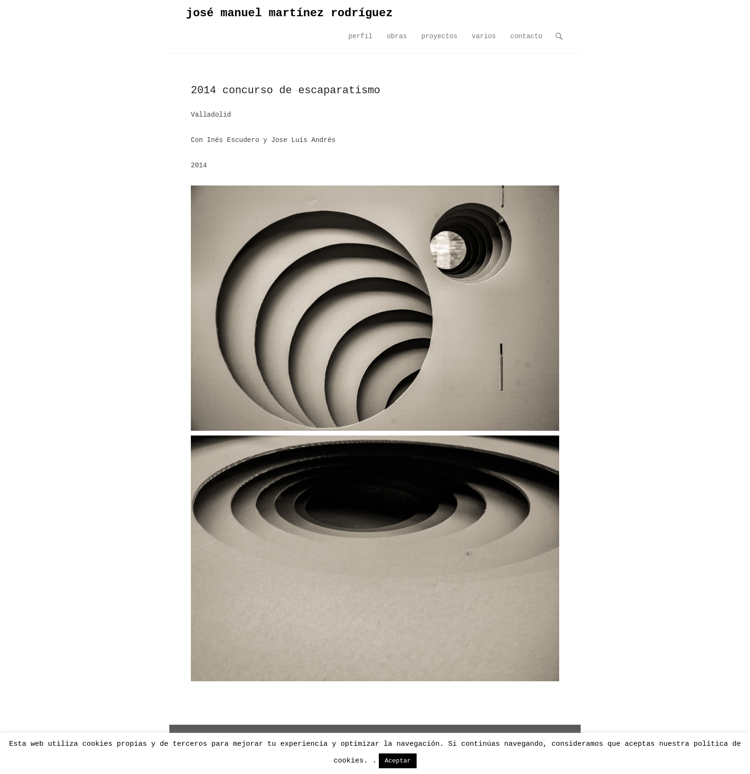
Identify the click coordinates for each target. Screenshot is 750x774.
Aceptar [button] (398, 760)
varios (484, 36)
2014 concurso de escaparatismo (285, 91)
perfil (360, 36)
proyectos (439, 36)
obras (397, 36)
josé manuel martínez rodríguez (289, 13)
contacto (526, 36)
